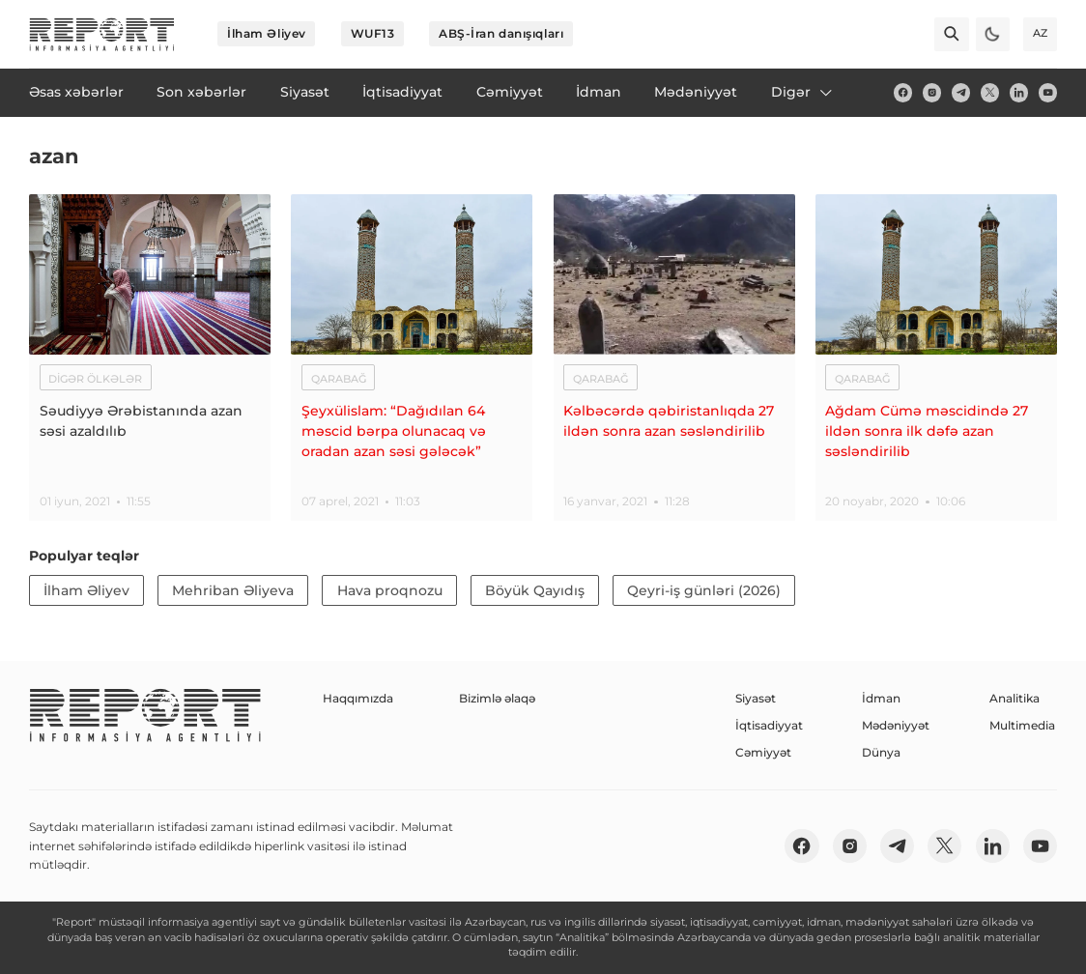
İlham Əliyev (266, 33)
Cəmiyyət (763, 752)
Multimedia (1022, 725)
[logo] (102, 34)
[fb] (903, 92)
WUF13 (373, 33)
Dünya (881, 752)
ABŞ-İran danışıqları (501, 33)
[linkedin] (1019, 92)
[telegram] (961, 92)
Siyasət (755, 698)
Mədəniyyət (895, 725)
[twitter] (990, 92)
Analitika (1014, 698)
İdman (881, 698)
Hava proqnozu (390, 590)
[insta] (932, 92)
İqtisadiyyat (769, 725)
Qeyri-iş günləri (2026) (704, 590)
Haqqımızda (358, 698)
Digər (803, 91)
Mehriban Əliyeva (233, 590)
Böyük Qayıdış (535, 590)
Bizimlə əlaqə (497, 698)
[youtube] (1048, 92)
